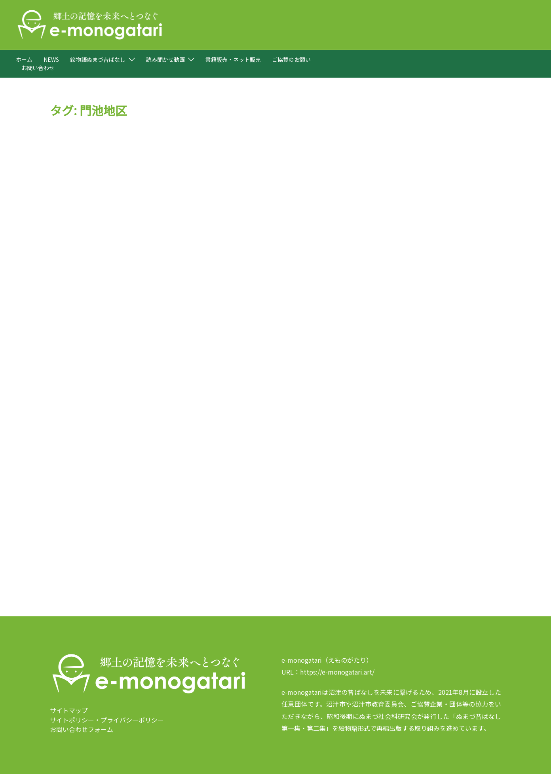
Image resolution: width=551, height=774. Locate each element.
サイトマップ (69, 689)
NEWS (51, 59)
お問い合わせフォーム (81, 708)
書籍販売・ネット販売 (233, 59)
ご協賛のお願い (291, 59)
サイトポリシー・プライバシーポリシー (107, 698)
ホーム (24, 59)
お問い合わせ (38, 68)
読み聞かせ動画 (165, 59)
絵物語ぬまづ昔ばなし (97, 59)
